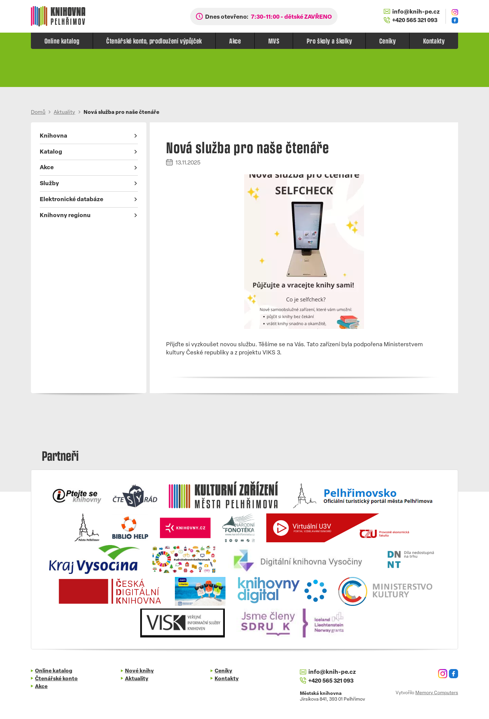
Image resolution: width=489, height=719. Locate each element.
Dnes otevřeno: (268, 17)
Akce (235, 41)
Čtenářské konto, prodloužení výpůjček (154, 41)
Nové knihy (139, 671)
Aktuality (64, 112)
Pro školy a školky (329, 41)
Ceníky (387, 41)
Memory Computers (436, 693)
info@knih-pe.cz (412, 12)
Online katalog (61, 41)
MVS (273, 41)
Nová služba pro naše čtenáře (121, 112)
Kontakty (434, 41)
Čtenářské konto (56, 679)
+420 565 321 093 (410, 20)
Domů (38, 112)
